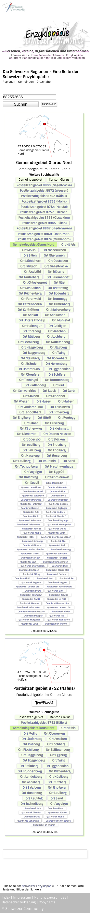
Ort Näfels (68, 244)
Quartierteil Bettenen (29, 570)
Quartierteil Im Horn (55, 512)
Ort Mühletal (61, 320)
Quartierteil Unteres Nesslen (31, 611)
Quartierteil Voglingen (58, 520)
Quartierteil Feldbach (57, 557)
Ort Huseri (43, 401)
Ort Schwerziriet (24, 391)
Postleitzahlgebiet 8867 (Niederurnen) (44, 228)
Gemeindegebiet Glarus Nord (33, 244)
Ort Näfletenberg (58, 342)
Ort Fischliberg (28, 342)
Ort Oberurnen (54, 255)
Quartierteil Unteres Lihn (59, 607)
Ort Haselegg (30, 455)
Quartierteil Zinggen (58, 504)
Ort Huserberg (57, 455)
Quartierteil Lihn (55, 590)
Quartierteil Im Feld (56, 599)
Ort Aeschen (57, 331)
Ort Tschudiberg (26, 466)
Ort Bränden (29, 364)
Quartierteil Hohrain (57, 487)
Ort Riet (58, 385)
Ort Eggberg (58, 347)
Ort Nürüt (44, 418)
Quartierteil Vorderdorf (33, 495)
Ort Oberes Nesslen (57, 434)
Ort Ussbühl (32, 272)
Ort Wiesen (21, 401)
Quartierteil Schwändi (56, 553)
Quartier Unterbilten (31, 487)
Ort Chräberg (31, 331)
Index (6, 897)
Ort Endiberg (57, 450)
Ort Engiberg (22, 418)
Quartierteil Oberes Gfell (57, 570)
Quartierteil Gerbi (56, 532)
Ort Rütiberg (31, 336)
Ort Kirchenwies (31, 428)
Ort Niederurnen (54, 250)
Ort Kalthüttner (28, 310)
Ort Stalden (31, 396)
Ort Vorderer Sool (30, 407)
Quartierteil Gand (29, 623)
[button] (20, 104)
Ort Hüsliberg (54, 423)
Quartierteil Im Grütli (31, 499)
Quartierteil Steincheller (28, 607)
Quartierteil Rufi (30, 512)
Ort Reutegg (66, 418)
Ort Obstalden (58, 261)
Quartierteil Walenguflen (59, 524)
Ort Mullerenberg (58, 310)
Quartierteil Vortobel (31, 528)
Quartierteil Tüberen (32, 545)
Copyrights (47, 902)
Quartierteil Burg (60, 565)
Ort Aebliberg (31, 445)
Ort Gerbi (69, 391)
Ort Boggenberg (34, 353)
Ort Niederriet (26, 434)
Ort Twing (58, 353)
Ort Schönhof (55, 396)
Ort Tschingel (28, 380)
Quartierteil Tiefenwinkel (28, 524)
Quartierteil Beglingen (56, 508)
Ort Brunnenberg (57, 380)
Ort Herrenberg (56, 364)
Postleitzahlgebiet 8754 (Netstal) (44, 207)
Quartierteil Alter (58, 541)
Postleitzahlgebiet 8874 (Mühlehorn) (44, 239)
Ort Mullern (66, 401)
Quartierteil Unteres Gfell (28, 586)
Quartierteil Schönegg (32, 541)
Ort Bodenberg (59, 293)
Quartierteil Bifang (31, 574)
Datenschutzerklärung (19, 902)
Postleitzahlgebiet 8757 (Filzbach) (44, 212)
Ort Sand (69, 461)
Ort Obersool (32, 439)
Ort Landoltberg (30, 412)
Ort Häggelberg (32, 347)
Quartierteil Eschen (56, 574)
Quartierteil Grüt (30, 516)
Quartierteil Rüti (22, 578)
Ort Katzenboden (30, 304)
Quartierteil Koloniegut (31, 595)
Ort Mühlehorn (30, 261)
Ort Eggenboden (59, 369)
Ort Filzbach (28, 266)
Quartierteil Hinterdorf (30, 504)
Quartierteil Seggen (57, 582)
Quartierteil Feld (44, 578)
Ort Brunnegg (57, 299)
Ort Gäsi (59, 282)
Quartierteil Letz (58, 495)
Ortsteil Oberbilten (54, 483)
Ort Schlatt (30, 315)
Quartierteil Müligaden (29, 619)
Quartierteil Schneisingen (55, 562)
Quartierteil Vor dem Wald (59, 586)
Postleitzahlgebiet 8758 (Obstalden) (44, 218)
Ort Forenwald (31, 299)
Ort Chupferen (31, 374)
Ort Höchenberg (30, 293)
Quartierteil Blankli (31, 599)
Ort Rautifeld (47, 461)
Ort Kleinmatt (58, 428)
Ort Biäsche (56, 272)
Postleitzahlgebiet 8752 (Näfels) (44, 196)
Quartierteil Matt (32, 590)
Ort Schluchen (30, 288)
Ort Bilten (30, 255)
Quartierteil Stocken (30, 557)
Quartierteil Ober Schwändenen (56, 537)
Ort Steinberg (30, 358)
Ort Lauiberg (22, 461)
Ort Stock (49, 391)
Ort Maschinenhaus (59, 466)
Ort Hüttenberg (59, 304)
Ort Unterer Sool (29, 369)
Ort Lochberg (56, 336)
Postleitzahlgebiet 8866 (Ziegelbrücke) (44, 185)
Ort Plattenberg (35, 385)
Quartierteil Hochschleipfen (30, 549)
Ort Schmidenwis (57, 477)
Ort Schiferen (57, 374)
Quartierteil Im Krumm (56, 623)
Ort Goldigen (57, 326)
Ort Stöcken (56, 439)
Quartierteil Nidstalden (30, 520)
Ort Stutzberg (56, 445)
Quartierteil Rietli (57, 545)
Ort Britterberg (58, 288)
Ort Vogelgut (33, 472)
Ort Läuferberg (29, 277)
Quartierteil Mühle (32, 532)
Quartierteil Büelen (30, 508)
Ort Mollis (28, 250)
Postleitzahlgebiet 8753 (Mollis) (44, 201)
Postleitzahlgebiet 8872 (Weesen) (44, 190)
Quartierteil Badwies (58, 595)
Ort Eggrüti (56, 472)
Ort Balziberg (31, 450)
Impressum (22, 897)
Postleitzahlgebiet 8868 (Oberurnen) (44, 234)
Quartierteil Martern (29, 603)
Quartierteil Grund (57, 528)
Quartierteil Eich (57, 491)
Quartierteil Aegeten (31, 582)
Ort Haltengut (31, 326)
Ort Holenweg (28, 477)
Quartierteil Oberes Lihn (57, 603)
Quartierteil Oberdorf (33, 491)
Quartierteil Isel (56, 615)
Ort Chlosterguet (35, 282)
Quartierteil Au (66, 578)
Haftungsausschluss (50, 897)
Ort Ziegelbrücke (56, 266)
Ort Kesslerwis (60, 407)
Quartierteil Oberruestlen (32, 565)
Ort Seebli (32, 483)
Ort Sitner (31, 423)
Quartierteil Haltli (25, 537)
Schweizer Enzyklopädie (38, 886)
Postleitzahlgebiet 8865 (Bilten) (44, 223)
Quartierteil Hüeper (33, 615)
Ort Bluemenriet (57, 277)
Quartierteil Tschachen (58, 619)
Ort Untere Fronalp (32, 320)
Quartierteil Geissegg (61, 549)
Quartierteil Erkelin (30, 553)
